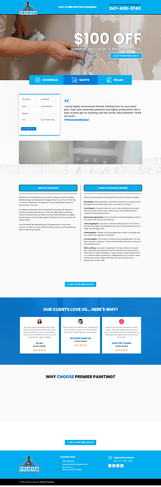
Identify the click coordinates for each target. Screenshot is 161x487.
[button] (21, 151)
